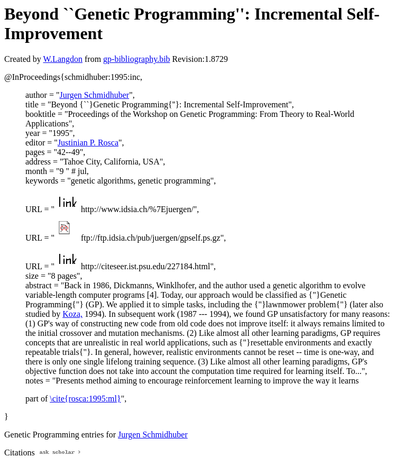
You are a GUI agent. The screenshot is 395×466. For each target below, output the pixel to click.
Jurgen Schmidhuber (94, 94)
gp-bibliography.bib (136, 58)
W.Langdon (62, 58)
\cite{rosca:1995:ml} (85, 398)
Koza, (72, 313)
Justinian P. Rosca (88, 142)
